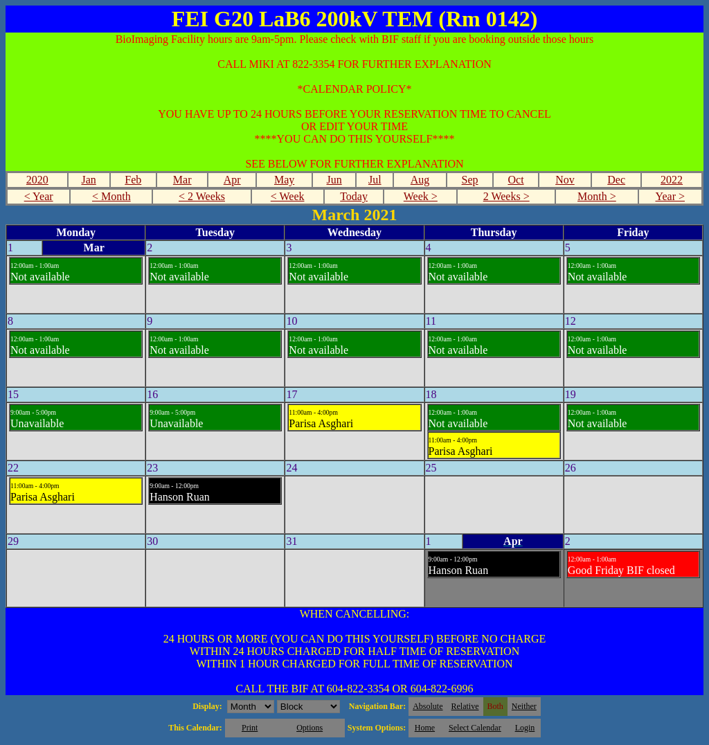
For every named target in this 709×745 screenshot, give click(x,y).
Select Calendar (475, 728)
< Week (288, 196)
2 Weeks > (506, 196)
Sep (470, 180)
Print (250, 728)
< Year (38, 196)
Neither (524, 706)
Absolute (427, 706)
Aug (420, 180)
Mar (182, 180)
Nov (565, 180)
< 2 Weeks (202, 196)
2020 (37, 180)
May (284, 180)
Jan (88, 180)
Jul (375, 180)
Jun (334, 180)
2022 (672, 180)
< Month (111, 196)
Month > (596, 196)
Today (354, 196)
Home (425, 728)
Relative (465, 706)
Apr (232, 180)
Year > (670, 196)
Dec (616, 180)
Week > (421, 196)
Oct (515, 180)
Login (525, 728)
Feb (133, 180)
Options (309, 728)
